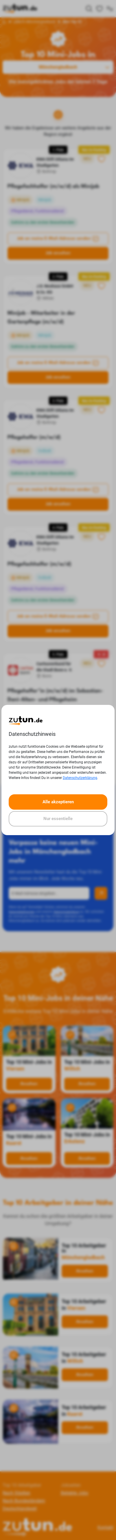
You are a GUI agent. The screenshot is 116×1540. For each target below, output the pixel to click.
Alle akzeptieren (58, 801)
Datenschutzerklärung (80, 778)
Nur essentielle (58, 818)
